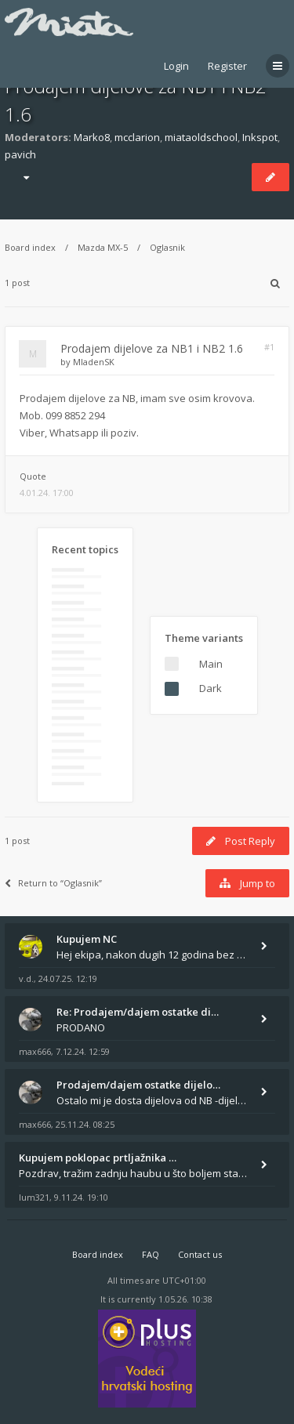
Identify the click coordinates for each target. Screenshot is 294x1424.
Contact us (200, 1254)
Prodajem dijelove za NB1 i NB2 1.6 (151, 348)
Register (227, 66)
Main (211, 664)
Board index (30, 247)
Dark (210, 688)
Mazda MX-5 (103, 247)
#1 (269, 347)
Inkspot (260, 137)
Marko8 (92, 137)
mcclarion (137, 137)
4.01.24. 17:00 (47, 492)
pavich (20, 154)
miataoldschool (201, 137)
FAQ (150, 1254)
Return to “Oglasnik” (53, 883)
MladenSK (93, 362)
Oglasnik (167, 247)
